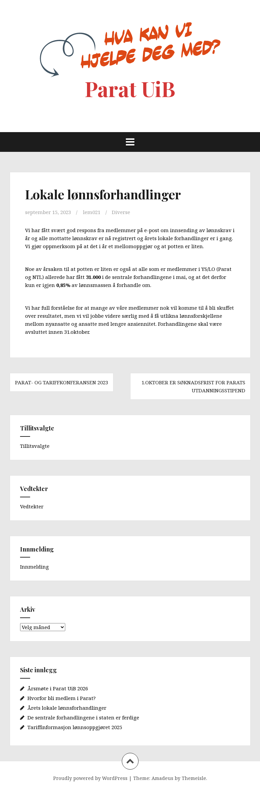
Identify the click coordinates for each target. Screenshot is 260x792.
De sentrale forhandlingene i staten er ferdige (83, 717)
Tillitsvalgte (35, 445)
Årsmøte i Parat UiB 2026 (57, 688)
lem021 (91, 212)
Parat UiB (130, 88)
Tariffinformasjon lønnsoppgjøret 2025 (74, 727)
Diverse (121, 212)
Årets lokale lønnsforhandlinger (66, 707)
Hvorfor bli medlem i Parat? (61, 698)
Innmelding (34, 566)
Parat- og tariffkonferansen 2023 (61, 382)
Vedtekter (32, 506)
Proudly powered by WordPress (90, 778)
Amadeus (162, 778)
